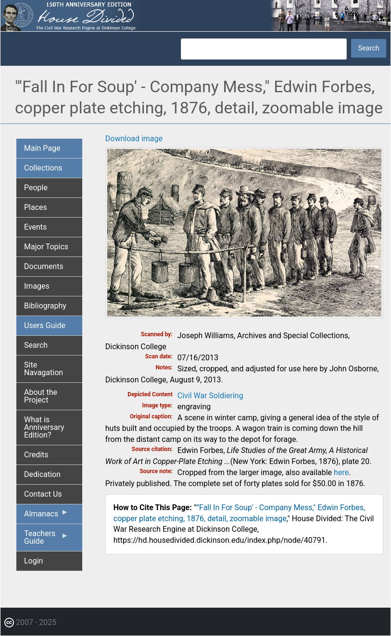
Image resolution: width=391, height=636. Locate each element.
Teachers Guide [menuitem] (46, 540)
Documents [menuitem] (43, 266)
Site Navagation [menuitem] (43, 368)
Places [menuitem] (35, 207)
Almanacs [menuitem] (46, 516)
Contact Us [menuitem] (43, 494)
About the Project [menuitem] (40, 396)
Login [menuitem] (33, 560)
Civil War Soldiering (210, 395)
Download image (134, 138)
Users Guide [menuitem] (44, 325)
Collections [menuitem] (43, 167)
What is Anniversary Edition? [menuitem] (44, 427)
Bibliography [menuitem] (45, 305)
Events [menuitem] (35, 227)
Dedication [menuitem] (42, 474)
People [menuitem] (36, 187)
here (341, 472)
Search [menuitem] (36, 345)
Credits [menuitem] (36, 454)
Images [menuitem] (37, 286)
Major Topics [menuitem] (46, 246)
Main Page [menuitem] (42, 148)
